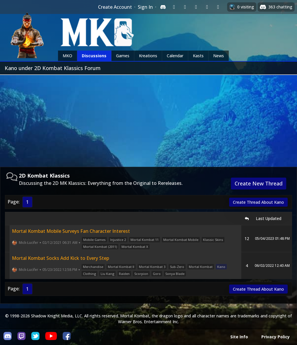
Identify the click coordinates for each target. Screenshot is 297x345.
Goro (157, 273)
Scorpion (141, 273)
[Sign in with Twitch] (174, 7)
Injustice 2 (118, 239)
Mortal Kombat (201, 266)
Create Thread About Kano (258, 202)
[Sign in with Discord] (163, 7)
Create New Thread (258, 183)
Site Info (239, 336)
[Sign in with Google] (185, 7)
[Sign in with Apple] (207, 7)
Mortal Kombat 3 (152, 266)
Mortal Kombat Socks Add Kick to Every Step (60, 258)
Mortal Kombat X (135, 246)
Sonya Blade (174, 273)
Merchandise (93, 266)
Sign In (145, 7)
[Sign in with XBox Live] (218, 7)
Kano (221, 266)
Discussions (94, 55)
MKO (67, 55)
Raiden (124, 273)
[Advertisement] (148, 118)
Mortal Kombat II (121, 266)
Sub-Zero (177, 266)
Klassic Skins (213, 239)
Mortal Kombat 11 (145, 239)
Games (122, 55)
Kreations (148, 55)
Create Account (115, 7)
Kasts (198, 55)
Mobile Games (94, 239)
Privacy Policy (275, 336)
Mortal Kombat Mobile (180, 239)
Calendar (175, 55)
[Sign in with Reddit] (196, 7)
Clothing (89, 273)
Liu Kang (107, 273)
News (218, 55)
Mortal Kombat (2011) (100, 246)
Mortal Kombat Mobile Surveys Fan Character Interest (71, 231)
